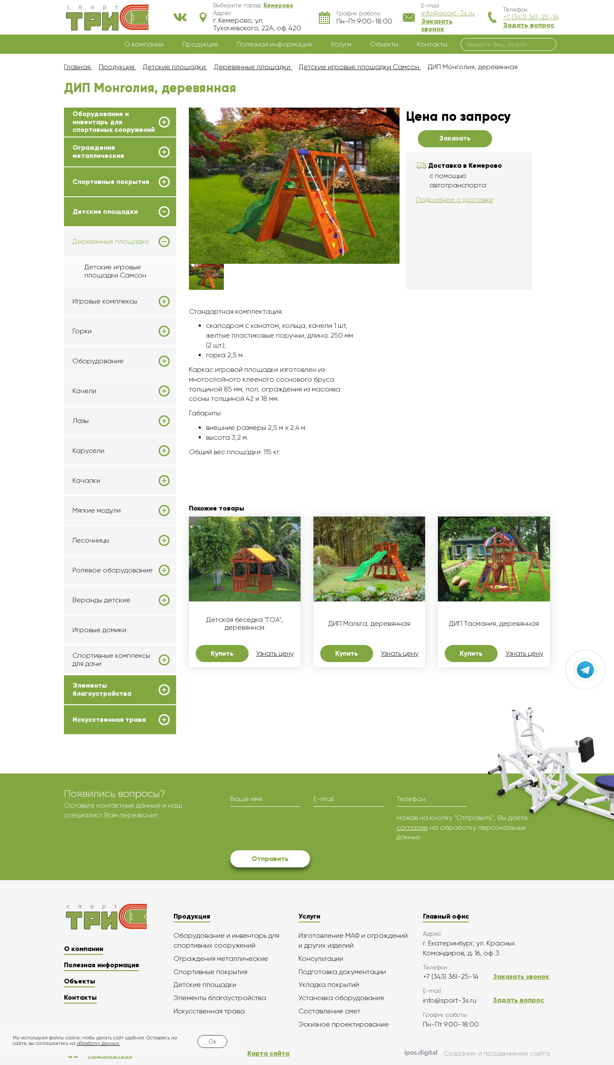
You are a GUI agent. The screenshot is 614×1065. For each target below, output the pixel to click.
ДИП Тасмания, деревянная (494, 623)
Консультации (320, 958)
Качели (84, 391)
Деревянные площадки (110, 241)
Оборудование (98, 361)
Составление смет (329, 1011)
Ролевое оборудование (112, 570)
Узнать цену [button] (275, 653)
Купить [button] (222, 653)
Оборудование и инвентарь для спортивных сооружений (113, 122)
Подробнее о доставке (454, 199)
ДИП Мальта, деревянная (369, 623)
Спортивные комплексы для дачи (111, 659)
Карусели (88, 451)
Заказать (455, 138)
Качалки (86, 480)
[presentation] (295, 829)
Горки (82, 331)
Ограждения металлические (98, 151)
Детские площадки (105, 212)
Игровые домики (99, 630)
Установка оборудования (341, 998)
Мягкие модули (96, 510)
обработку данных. (98, 1043)
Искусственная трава (109, 720)
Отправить (270, 859)
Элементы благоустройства (101, 689)
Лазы (80, 421)
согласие (412, 827)
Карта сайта (268, 1053)
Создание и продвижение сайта (477, 1053)
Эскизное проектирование (343, 1024)
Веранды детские (101, 600)
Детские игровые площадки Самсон (115, 271)
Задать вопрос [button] (528, 25)
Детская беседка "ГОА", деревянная (244, 623)
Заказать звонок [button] (437, 25)
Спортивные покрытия (110, 182)
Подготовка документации (342, 972)
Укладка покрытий (328, 984)
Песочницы (90, 540)
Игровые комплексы (104, 301)
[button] (278, 5)
